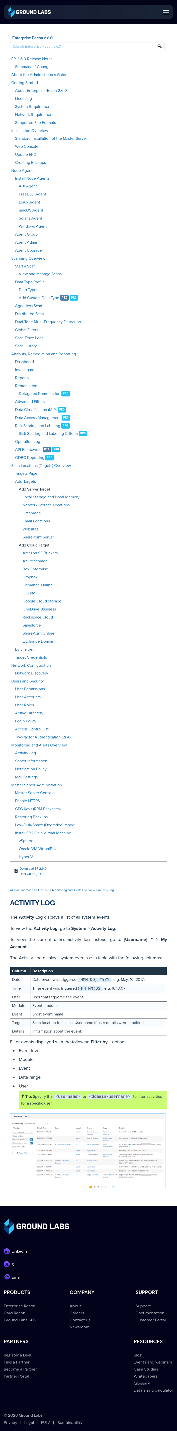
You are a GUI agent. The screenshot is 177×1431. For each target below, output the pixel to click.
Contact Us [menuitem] (80, 1320)
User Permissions (30, 689)
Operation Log (27, 441)
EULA (46, 1422)
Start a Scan (25, 266)
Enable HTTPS (27, 800)
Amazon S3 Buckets (40, 553)
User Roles (24, 705)
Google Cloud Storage (42, 601)
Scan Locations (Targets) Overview (41, 465)
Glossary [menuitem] (142, 1383)
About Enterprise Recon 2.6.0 (41, 90)
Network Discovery (31, 673)
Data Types (28, 289)
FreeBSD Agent (32, 194)
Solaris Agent (30, 218)
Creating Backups (30, 162)
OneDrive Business (39, 609)
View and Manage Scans (40, 274)
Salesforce (32, 625)
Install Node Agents (32, 178)
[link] (29, 11)
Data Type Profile (30, 282)
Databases (32, 513)
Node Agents (22, 170)
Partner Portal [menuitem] (16, 1376)
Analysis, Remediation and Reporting (43, 354)
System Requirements (34, 106)
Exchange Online (38, 585)
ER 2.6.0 (43, 890)
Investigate (24, 369)
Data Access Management (38, 417)
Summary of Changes (33, 66)
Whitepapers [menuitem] (146, 1376)
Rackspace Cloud (38, 617)
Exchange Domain (38, 641)
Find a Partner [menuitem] (17, 1362)
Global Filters (26, 329)
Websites (30, 529)
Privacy (10, 1422)
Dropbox (30, 577)
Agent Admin (26, 242)
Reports (22, 377)
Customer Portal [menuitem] (151, 1320)
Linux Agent (29, 202)
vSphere (26, 840)
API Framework (28, 449)
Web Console (26, 146)
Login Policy (25, 721)
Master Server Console (35, 792)
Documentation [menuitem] (150, 1313)
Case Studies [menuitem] (146, 1369)
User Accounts (28, 697)
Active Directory (29, 713)
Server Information (31, 761)
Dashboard (24, 361)
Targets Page (26, 473)
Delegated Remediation (39, 393)
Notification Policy (31, 769)
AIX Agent (28, 186)
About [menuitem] (75, 1306)
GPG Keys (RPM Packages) (38, 808)
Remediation (26, 385)
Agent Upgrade (28, 250)
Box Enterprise (35, 569)
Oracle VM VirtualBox (38, 848)
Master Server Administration (36, 785)
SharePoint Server (38, 537)
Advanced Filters (30, 401)
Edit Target (24, 649)
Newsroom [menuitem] (80, 1327)
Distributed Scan (29, 313)
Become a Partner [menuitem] (20, 1369)
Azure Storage (35, 561)
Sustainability (70, 1422)
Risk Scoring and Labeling (37, 425)
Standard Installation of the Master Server (51, 138)
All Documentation (22, 890)
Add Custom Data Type (39, 297)
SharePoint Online (38, 633)
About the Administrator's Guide (39, 74)
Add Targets (25, 481)
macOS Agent (31, 210)
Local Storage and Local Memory (51, 497)
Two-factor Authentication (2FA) (43, 737)
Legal (29, 1422)
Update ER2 (25, 154)
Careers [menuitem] (77, 1313)
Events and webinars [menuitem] (153, 1362)
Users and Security (27, 681)
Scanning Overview (28, 258)
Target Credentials (31, 657)
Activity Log (25, 753)
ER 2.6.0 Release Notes (31, 58)
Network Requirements (35, 114)
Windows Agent (33, 226)
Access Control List (32, 729)
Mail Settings (26, 777)
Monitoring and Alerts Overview (39, 745)
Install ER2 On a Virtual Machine (43, 833)
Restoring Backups (31, 817)
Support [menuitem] (143, 1306)
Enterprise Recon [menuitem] (19, 1306)
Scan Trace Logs (29, 337)
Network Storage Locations (46, 505)
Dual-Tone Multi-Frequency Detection (48, 321)
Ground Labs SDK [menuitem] (20, 1320)
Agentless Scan (28, 305)
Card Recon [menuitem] (14, 1313)
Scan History (26, 346)
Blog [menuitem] (138, 1355)
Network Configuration (31, 665)
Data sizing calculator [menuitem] (153, 1390)
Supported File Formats (35, 122)
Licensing (23, 98)
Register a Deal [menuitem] (17, 1355)
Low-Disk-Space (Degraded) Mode (44, 825)
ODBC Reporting (29, 457)
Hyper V (26, 856)
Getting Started (24, 82)
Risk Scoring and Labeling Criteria (48, 433)
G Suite (29, 593)
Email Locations (36, 521)
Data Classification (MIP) (36, 409)
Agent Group (26, 234)
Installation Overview (29, 130)
